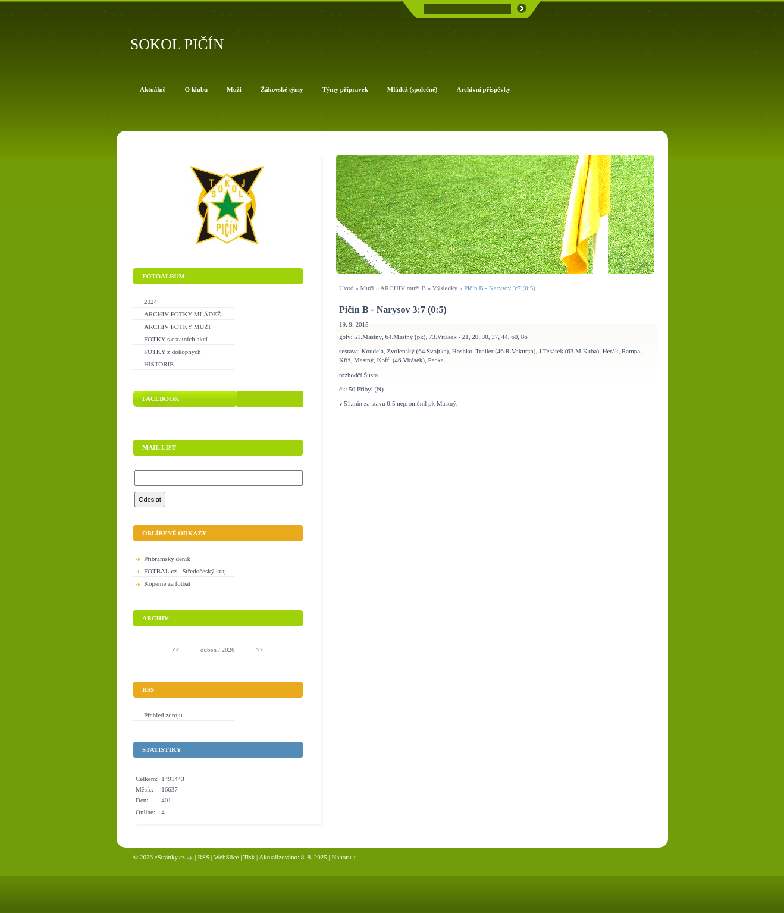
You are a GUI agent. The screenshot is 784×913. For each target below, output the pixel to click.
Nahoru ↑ (344, 857)
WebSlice (226, 857)
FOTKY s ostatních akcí (176, 339)
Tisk (249, 857)
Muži (367, 287)
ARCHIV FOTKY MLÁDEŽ (182, 314)
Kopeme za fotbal (167, 583)
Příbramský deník (167, 558)
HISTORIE (159, 364)
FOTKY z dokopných (172, 351)
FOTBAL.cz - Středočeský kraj (185, 571)
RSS (203, 857)
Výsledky (444, 287)
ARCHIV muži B (403, 287)
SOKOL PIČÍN (177, 44)
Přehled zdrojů (163, 715)
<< (175, 649)
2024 (150, 301)
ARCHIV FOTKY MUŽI (177, 326)
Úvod (346, 287)
